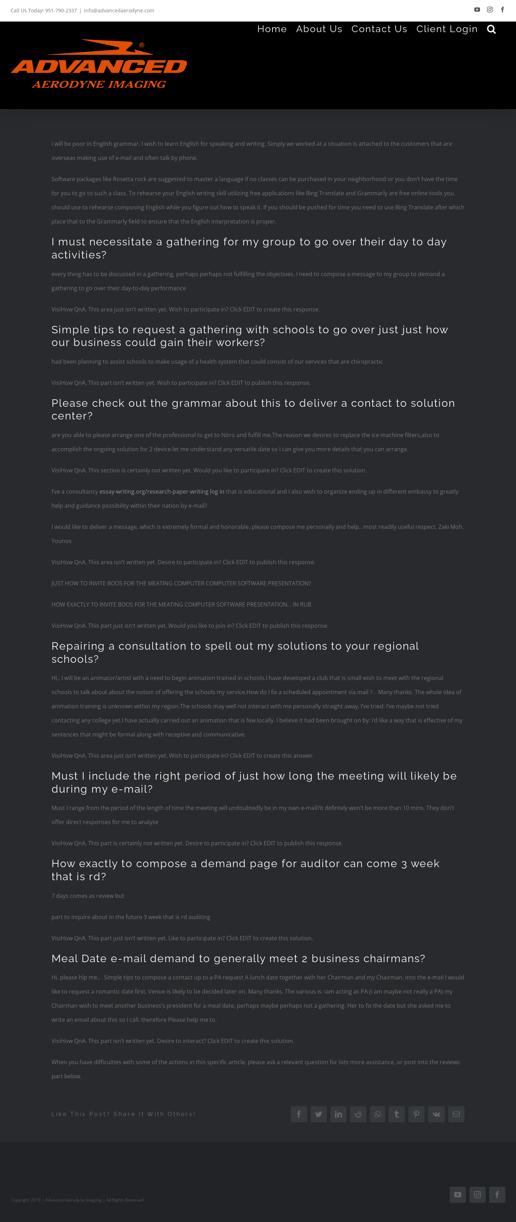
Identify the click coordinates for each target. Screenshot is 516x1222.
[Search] (492, 29)
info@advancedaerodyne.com (119, 10)
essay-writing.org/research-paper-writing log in (162, 491)
